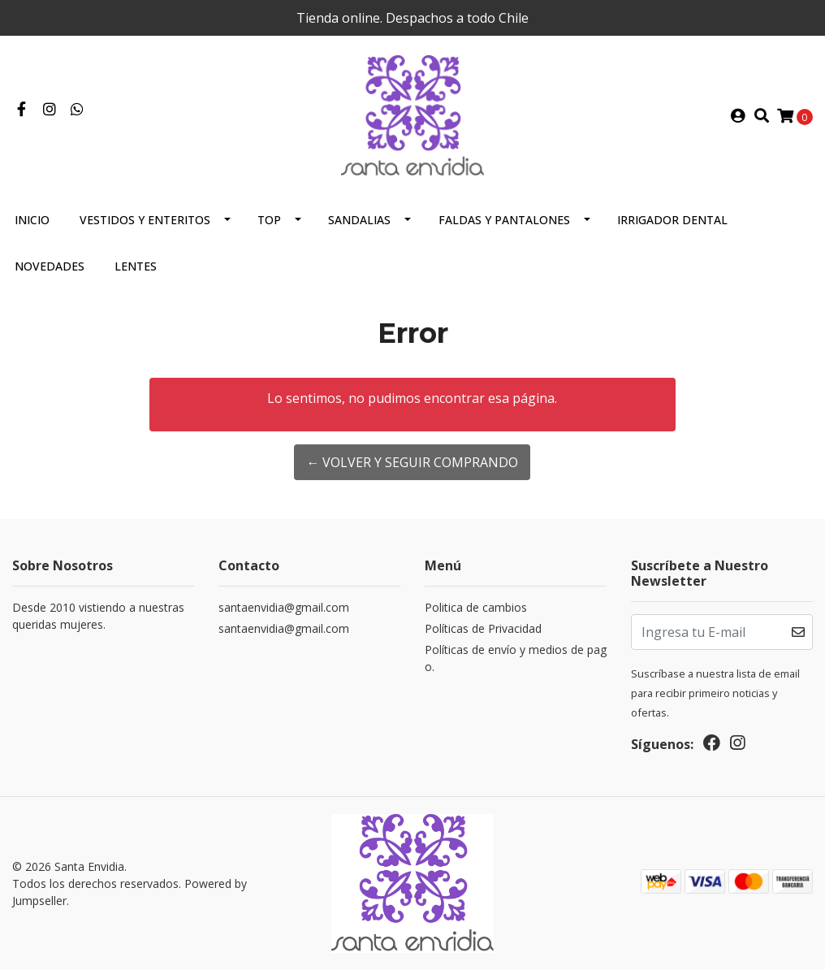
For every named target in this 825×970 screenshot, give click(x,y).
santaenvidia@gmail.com (283, 607)
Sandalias (359, 219)
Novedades (49, 266)
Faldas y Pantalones (504, 219)
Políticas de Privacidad (483, 628)
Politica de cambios (476, 607)
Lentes (135, 266)
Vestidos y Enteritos (145, 219)
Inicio (32, 219)
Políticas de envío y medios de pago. (516, 658)
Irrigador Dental (672, 219)
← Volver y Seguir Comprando (412, 462)
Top (269, 219)
